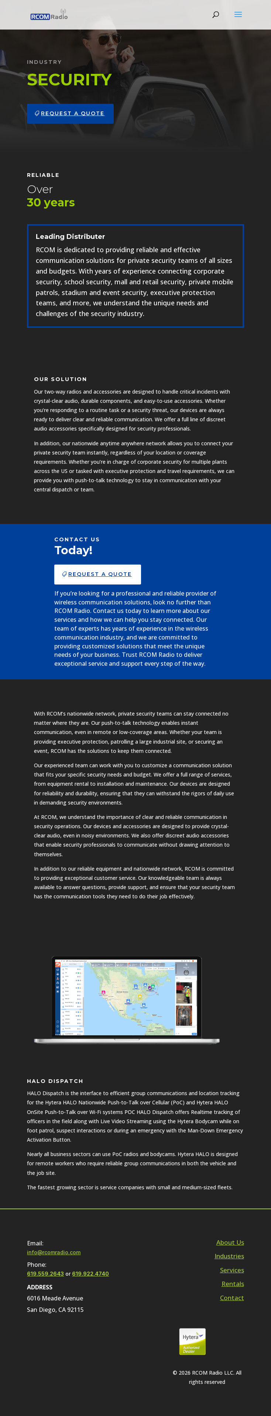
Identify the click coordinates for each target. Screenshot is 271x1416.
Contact (232, 1297)
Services (232, 1270)
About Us (230, 1242)
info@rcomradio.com (53, 1252)
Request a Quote (72, 113)
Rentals (233, 1283)
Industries (229, 1256)
